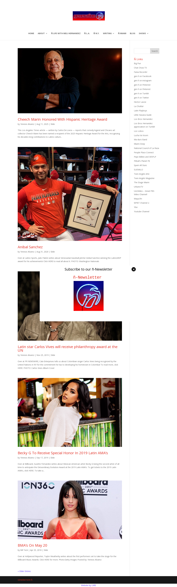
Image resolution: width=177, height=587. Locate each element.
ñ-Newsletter (88, 277)
